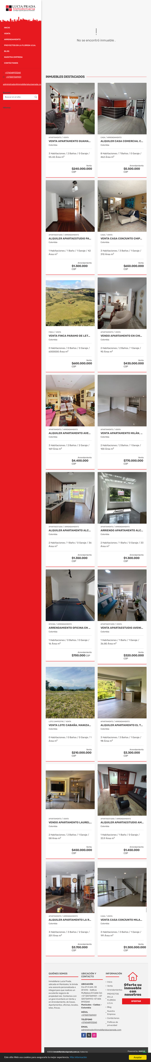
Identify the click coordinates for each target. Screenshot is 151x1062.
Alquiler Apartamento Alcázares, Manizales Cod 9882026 (70, 530)
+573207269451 (13, 77)
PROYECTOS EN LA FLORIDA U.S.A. (20, 45)
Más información (78, 1057)
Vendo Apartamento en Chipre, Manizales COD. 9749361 (122, 335)
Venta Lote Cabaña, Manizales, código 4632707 (70, 725)
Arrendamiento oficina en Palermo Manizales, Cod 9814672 (70, 627)
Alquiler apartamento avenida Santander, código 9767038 (70, 433)
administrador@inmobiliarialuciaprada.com (23, 84)
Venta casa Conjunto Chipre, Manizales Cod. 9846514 (122, 238)
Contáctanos (11, 63)
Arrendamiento (12, 39)
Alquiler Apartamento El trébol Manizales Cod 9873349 (122, 725)
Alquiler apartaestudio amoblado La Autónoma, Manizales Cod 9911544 (122, 822)
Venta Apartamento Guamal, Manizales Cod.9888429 (70, 141)
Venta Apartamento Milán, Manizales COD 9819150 (122, 433)
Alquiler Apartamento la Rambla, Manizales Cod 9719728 (70, 919)
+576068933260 (13, 72)
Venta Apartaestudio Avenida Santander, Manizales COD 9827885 (122, 627)
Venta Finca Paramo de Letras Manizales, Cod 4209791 (70, 335)
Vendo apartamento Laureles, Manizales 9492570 (70, 822)
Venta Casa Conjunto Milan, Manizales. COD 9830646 (122, 919)
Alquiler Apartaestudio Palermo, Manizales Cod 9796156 (70, 238)
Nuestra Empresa (13, 57)
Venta (7, 33)
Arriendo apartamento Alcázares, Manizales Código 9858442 (122, 530)
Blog (6, 51)
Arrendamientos (114, 990)
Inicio (7, 28)
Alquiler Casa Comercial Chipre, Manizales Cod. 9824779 (122, 141)
